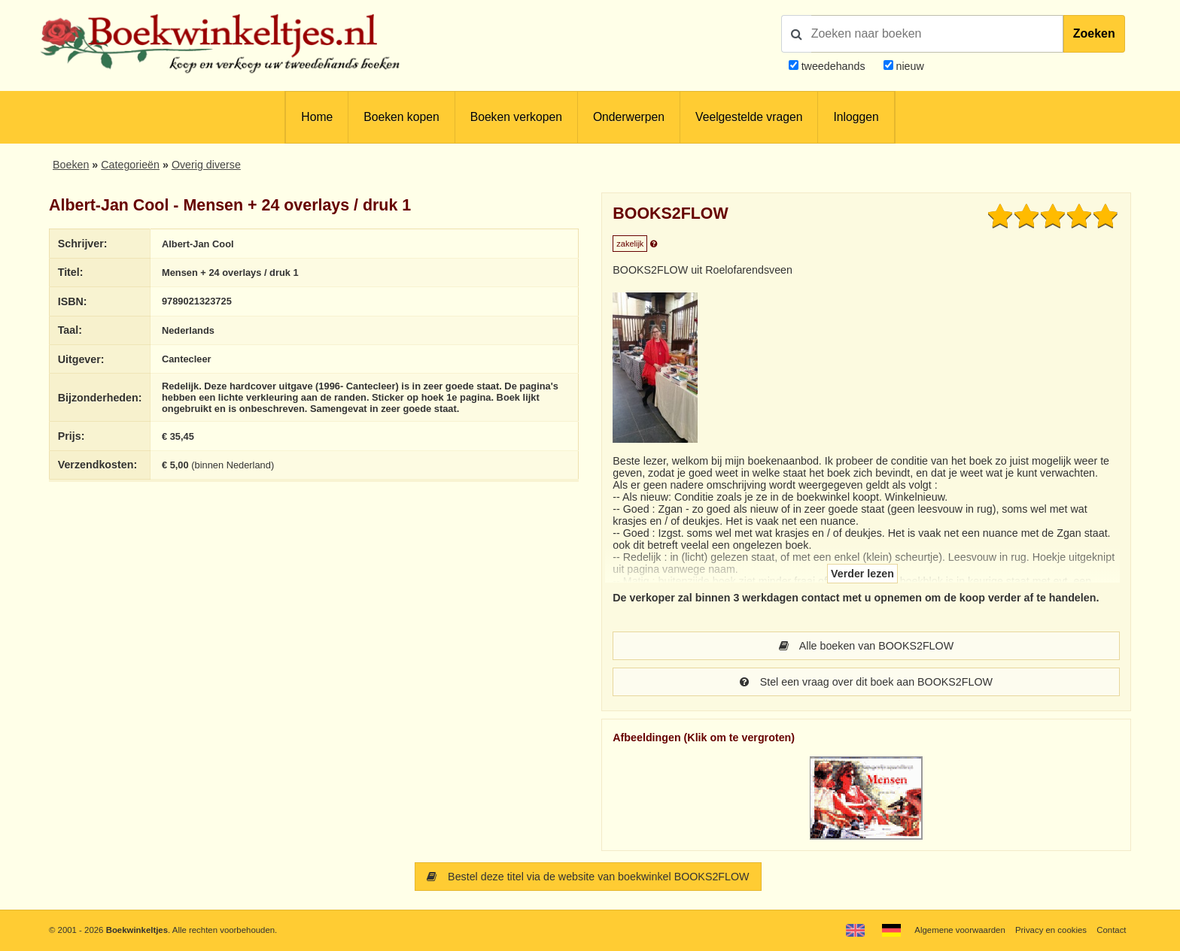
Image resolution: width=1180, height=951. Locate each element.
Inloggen (855, 117)
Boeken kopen (401, 117)
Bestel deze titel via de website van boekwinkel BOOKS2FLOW (588, 877)
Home (317, 117)
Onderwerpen (629, 117)
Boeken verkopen (516, 117)
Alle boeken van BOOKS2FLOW (866, 646)
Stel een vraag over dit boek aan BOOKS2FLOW (866, 682)
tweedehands (833, 66)
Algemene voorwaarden (959, 929)
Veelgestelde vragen (748, 117)
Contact (1111, 929)
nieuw (908, 66)
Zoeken (1094, 33)
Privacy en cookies (1051, 929)
